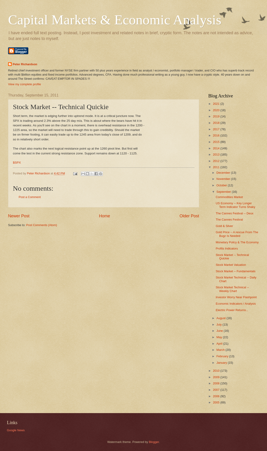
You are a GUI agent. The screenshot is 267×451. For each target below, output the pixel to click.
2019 (216, 116)
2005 (216, 402)
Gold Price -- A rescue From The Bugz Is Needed (237, 233)
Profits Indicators (227, 248)
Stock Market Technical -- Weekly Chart (232, 289)
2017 (216, 129)
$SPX (17, 162)
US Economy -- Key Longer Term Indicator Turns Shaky (235, 204)
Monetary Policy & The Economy (237, 242)
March (220, 350)
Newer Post (18, 216)
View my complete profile (24, 84)
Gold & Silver (224, 226)
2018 (216, 123)
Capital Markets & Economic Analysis (114, 19)
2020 (216, 110)
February (222, 356)
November (223, 179)
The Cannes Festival (229, 219)
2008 (216, 383)
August (221, 318)
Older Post (189, 216)
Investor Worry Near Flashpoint (236, 297)
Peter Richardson (25, 64)
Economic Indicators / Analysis (236, 303)
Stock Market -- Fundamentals (235, 271)
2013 (216, 154)
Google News (16, 430)
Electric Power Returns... (232, 310)
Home (104, 216)
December (223, 172)
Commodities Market (229, 197)
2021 (216, 103)
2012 (216, 161)
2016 (216, 135)
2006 (216, 396)
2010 (216, 370)
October (222, 185)
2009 (216, 377)
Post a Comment (30, 197)
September (224, 191)
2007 (216, 389)
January (222, 362)
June (220, 330)
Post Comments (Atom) (41, 225)
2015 (216, 142)
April (219, 343)
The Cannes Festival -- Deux (234, 213)
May (219, 337)
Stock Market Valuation (231, 265)
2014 (216, 148)
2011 (216, 167)
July (219, 324)
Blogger (154, 442)
